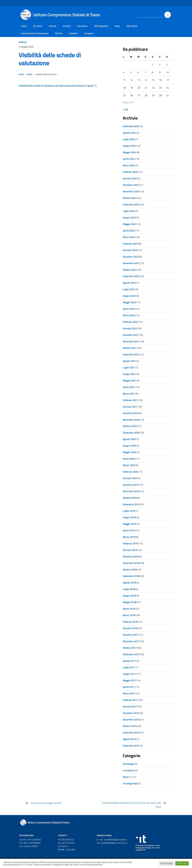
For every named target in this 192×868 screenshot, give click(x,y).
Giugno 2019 (129, 517)
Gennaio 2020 (130, 478)
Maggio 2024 (129, 152)
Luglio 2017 (129, 667)
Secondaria (82, 26)
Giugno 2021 (129, 374)
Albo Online (132, 26)
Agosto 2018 (129, 582)
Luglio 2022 (129, 289)
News (117, 26)
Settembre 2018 (131, 576)
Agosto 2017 (129, 661)
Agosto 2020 (129, 439)
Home (24, 26)
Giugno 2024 (129, 146)
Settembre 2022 (131, 276)
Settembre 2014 (131, 745)
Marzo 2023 (129, 237)
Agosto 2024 (129, 133)
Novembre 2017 (131, 641)
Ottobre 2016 (130, 726)
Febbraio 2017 (130, 700)
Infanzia (52, 26)
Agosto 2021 (129, 361)
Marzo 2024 (129, 165)
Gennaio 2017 (130, 706)
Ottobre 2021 (130, 348)
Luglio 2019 (129, 511)
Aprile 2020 (129, 458)
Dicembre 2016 (131, 713)
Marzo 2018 (129, 615)
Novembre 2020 (131, 419)
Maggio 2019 (129, 524)
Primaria (67, 26)
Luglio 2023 (129, 211)
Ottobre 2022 (130, 269)
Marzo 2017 (129, 693)
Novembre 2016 (131, 719)
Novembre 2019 (131, 491)
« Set (125, 109)
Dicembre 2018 (131, 556)
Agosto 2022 (129, 283)
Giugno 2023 (129, 217)
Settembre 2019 (131, 504)
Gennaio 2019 (130, 550)
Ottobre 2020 (130, 426)
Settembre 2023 (131, 204)
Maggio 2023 (129, 224)
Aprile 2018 (129, 608)
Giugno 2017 (129, 674)
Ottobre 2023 (130, 198)
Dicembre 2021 (131, 335)
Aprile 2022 (129, 309)
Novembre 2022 (131, 263)
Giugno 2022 (129, 296)
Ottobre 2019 (130, 498)
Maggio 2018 (129, 602)
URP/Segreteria (101, 26)
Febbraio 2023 (130, 243)
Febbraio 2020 (130, 472)
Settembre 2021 (131, 354)
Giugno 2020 (129, 445)
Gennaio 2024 (130, 178)
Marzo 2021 (129, 393)
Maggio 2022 (129, 302)
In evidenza (128, 770)
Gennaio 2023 (130, 250)
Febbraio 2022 (130, 322)
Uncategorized (130, 783)
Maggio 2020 (129, 452)
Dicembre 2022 (131, 256)
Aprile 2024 (129, 159)
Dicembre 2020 (131, 413)
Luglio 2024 (129, 139)
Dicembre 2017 (131, 635)
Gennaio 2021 (130, 406)
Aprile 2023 (129, 230)
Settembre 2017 (131, 654)
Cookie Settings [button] (166, 863)
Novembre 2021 (131, 341)
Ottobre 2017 (130, 648)
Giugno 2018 (129, 595)
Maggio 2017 (129, 680)
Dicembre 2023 (131, 185)
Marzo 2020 (129, 465)
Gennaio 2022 (130, 328)
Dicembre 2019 (131, 485)
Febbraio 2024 (130, 172)
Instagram (89, 33)
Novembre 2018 (131, 563)
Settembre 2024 (131, 126)
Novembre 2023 (131, 191)
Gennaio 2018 (130, 628)
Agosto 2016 (129, 739)
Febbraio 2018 (130, 622)
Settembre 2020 (131, 432)
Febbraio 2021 (130, 400)
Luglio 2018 (129, 589)
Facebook (73, 33)
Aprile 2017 (129, 687)
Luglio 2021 (129, 367)
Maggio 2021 (129, 380)
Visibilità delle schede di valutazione (50, 59)
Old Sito (58, 33)
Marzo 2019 (129, 537)
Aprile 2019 (129, 530)
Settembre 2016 (131, 732)
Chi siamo (37, 26)
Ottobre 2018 (130, 569)
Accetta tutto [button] (182, 863)
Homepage (128, 764)
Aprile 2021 (129, 387)
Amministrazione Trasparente (34, 33)
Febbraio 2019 (130, 543)
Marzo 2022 (129, 315)
